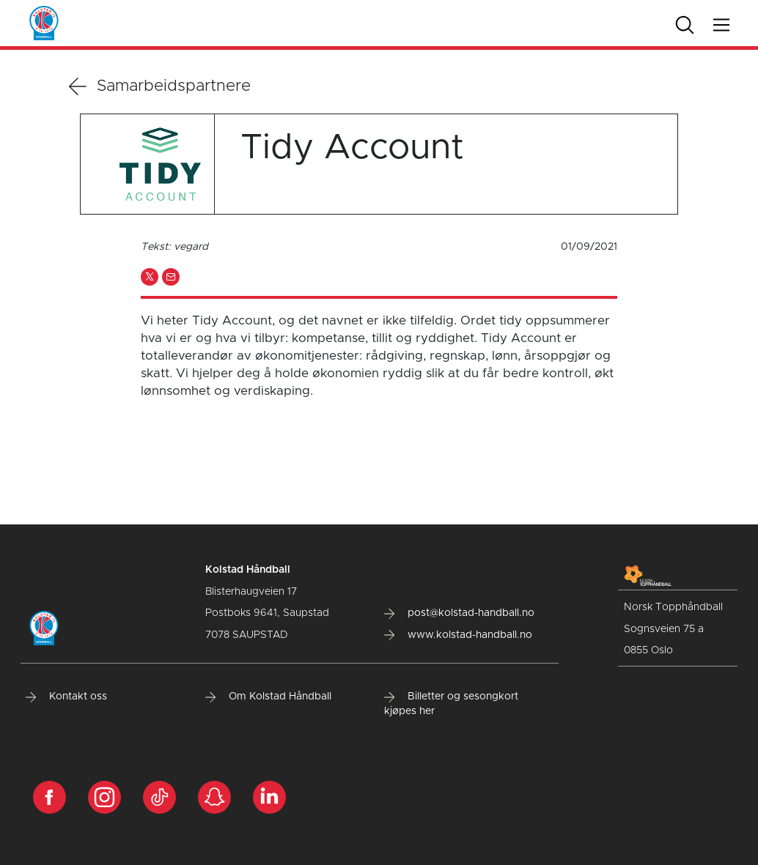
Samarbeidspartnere (160, 86)
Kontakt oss (66, 696)
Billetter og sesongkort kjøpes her (451, 703)
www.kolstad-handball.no (458, 635)
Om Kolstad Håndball (268, 696)
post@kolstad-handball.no (459, 613)
